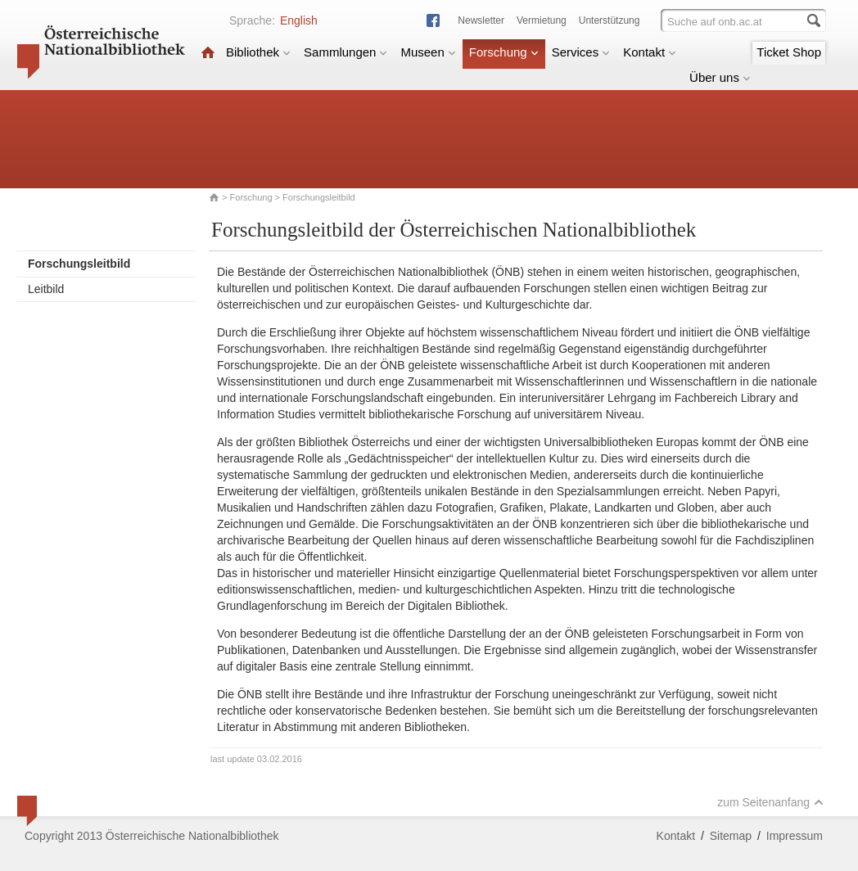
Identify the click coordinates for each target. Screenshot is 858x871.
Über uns (720, 77)
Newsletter (481, 20)
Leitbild (46, 289)
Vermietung (542, 20)
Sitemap (731, 835)
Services (581, 52)
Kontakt (649, 52)
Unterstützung (609, 20)
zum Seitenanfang (770, 802)
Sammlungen (345, 52)
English (299, 20)
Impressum (794, 835)
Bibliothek (258, 52)
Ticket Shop (788, 52)
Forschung (504, 52)
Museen (427, 52)
